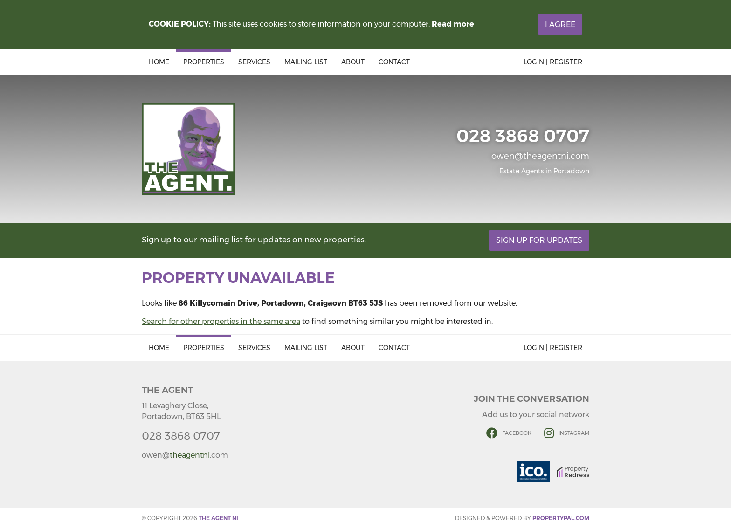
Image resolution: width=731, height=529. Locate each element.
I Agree (560, 24)
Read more (453, 24)
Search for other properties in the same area (221, 321)
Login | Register (553, 62)
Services (254, 62)
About (353, 62)
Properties (203, 62)
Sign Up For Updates (539, 240)
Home (159, 62)
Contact (394, 62)
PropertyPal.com (560, 518)
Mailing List (305, 62)
